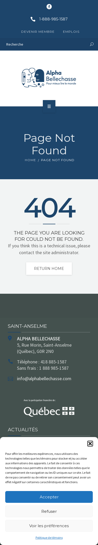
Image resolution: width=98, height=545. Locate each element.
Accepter (49, 496)
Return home (49, 268)
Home (30, 160)
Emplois (71, 32)
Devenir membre (38, 32)
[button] (90, 443)
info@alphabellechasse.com (44, 378)
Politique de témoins (49, 537)
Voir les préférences (49, 525)
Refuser (49, 511)
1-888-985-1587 (47, 19)
